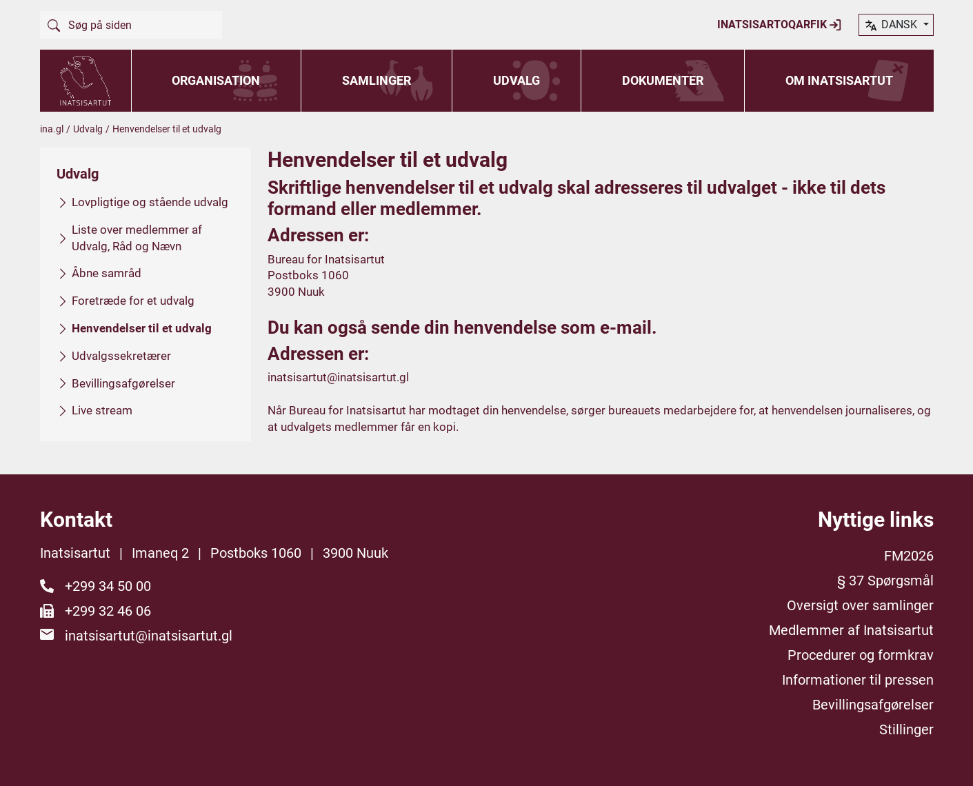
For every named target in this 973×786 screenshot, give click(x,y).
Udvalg (516, 80)
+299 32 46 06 (108, 611)
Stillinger (906, 729)
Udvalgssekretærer (121, 355)
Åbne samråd (106, 273)
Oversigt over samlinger (860, 605)
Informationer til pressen (858, 680)
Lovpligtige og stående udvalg (150, 202)
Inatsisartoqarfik (779, 25)
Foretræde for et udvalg (133, 301)
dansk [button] (891, 25)
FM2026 (909, 555)
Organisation (216, 80)
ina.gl (51, 128)
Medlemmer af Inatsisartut (851, 630)
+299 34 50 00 (108, 586)
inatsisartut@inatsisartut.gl (338, 377)
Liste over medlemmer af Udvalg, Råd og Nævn (137, 237)
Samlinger (376, 80)
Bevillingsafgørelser (123, 383)
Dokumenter (662, 80)
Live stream (102, 410)
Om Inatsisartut (839, 80)
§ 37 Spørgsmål (885, 580)
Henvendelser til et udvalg (142, 328)
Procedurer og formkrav (861, 655)
